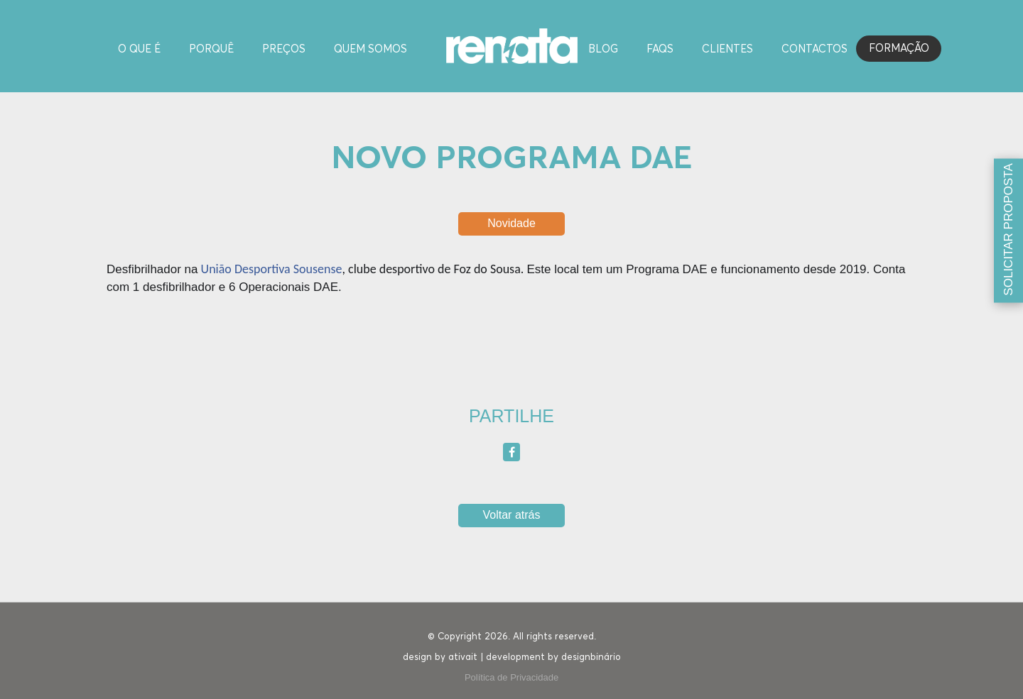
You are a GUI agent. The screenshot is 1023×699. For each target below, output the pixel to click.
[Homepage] (512, 45)
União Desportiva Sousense (271, 269)
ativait (462, 657)
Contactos (814, 49)
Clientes (727, 49)
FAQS (659, 49)
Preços (283, 49)
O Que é (139, 49)
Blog (603, 49)
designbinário (591, 657)
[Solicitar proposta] (1008, 231)
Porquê (211, 49)
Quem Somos (370, 49)
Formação (899, 48)
